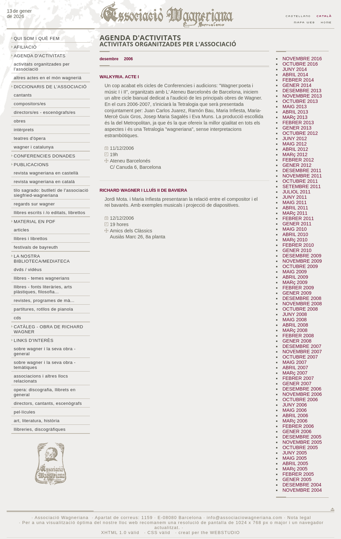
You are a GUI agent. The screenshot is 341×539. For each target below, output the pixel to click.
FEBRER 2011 (298, 218)
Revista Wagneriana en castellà (46, 172)
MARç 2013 (294, 117)
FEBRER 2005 (298, 474)
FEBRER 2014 (298, 80)
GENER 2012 (296, 165)
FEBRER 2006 (298, 426)
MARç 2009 (294, 282)
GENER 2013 (296, 128)
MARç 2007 (294, 373)
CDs (17, 317)
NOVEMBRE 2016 (302, 58)
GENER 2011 (296, 223)
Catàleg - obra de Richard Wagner (48, 329)
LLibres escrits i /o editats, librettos (49, 212)
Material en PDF (34, 221)
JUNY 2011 (294, 197)
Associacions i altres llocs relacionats (41, 379)
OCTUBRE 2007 (300, 357)
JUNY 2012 (294, 138)
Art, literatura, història (37, 420)
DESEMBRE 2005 (301, 436)
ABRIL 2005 (295, 463)
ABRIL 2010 (295, 234)
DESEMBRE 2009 (301, 255)
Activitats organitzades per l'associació (42, 67)
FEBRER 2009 (298, 287)
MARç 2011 (294, 213)
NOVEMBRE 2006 (302, 394)
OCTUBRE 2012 (300, 133)
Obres (20, 121)
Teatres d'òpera (30, 138)
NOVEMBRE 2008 (302, 303)
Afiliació (25, 47)
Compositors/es (30, 103)
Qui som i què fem (37, 38)
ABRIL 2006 (295, 415)
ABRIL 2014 (295, 74)
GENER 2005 (296, 479)
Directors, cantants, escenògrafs (48, 403)
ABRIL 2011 (295, 207)
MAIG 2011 (294, 202)
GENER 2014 (296, 85)
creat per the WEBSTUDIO (209, 532)
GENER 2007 (296, 383)
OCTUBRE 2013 (300, 101)
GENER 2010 (296, 250)
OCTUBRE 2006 (300, 399)
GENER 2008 (296, 341)
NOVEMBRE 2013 (302, 96)
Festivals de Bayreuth (36, 247)
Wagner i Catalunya (34, 146)
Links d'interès (33, 340)
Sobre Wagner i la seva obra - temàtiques (45, 365)
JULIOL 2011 (296, 191)
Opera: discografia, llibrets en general (45, 392)
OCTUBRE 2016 (300, 64)
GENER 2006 (296, 431)
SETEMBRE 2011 (301, 186)
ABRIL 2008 (295, 325)
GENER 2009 (296, 293)
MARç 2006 (294, 420)
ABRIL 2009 (295, 277)
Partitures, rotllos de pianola (43, 309)
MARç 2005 (294, 468)
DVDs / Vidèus (28, 269)
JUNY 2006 (294, 404)
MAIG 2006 (294, 410)
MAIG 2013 (294, 106)
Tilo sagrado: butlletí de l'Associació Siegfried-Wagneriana (51, 193)
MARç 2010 (294, 239)
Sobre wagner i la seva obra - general (45, 351)
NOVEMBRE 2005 (302, 442)
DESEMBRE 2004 (301, 484)
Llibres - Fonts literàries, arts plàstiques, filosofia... (43, 289)
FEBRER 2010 (298, 245)
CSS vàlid (160, 532)
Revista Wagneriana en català (44, 181)
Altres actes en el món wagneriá (47, 77)
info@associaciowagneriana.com (244, 517)
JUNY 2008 (294, 314)
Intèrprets (24, 129)
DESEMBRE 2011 (301, 170)
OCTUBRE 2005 (300, 447)
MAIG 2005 (294, 458)
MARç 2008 (294, 330)
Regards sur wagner (34, 203)
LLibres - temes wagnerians (42, 278)
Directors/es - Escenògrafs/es (44, 112)
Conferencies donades (44, 155)
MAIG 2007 (294, 362)
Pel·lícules (24, 411)
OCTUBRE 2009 (300, 266)
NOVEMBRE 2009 (302, 261)
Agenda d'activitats (40, 55)
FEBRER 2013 (298, 122)
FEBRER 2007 (298, 378)
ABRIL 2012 (295, 149)
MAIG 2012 (294, 143)
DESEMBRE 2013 (301, 90)
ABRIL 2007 (295, 367)
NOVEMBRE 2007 (302, 351)
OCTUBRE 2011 (300, 181)
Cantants (23, 95)
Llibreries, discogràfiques (40, 429)
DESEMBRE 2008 (301, 298)
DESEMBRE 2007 (301, 346)
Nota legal (299, 517)
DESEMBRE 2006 (301, 389)
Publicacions (31, 164)
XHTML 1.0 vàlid (121, 532)
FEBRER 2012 (298, 159)
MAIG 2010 (294, 229)
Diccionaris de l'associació (50, 86)
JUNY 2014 (294, 69)
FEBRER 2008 (298, 335)
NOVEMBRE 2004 (302, 490)
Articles (21, 229)
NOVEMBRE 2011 (302, 175)
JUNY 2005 (294, 452)
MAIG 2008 (294, 319)
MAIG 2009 (294, 271)
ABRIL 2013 (295, 112)
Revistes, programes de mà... (44, 300)
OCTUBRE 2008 (300, 309)
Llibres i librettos (30, 238)
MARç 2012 (294, 154)
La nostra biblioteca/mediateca (42, 259)
